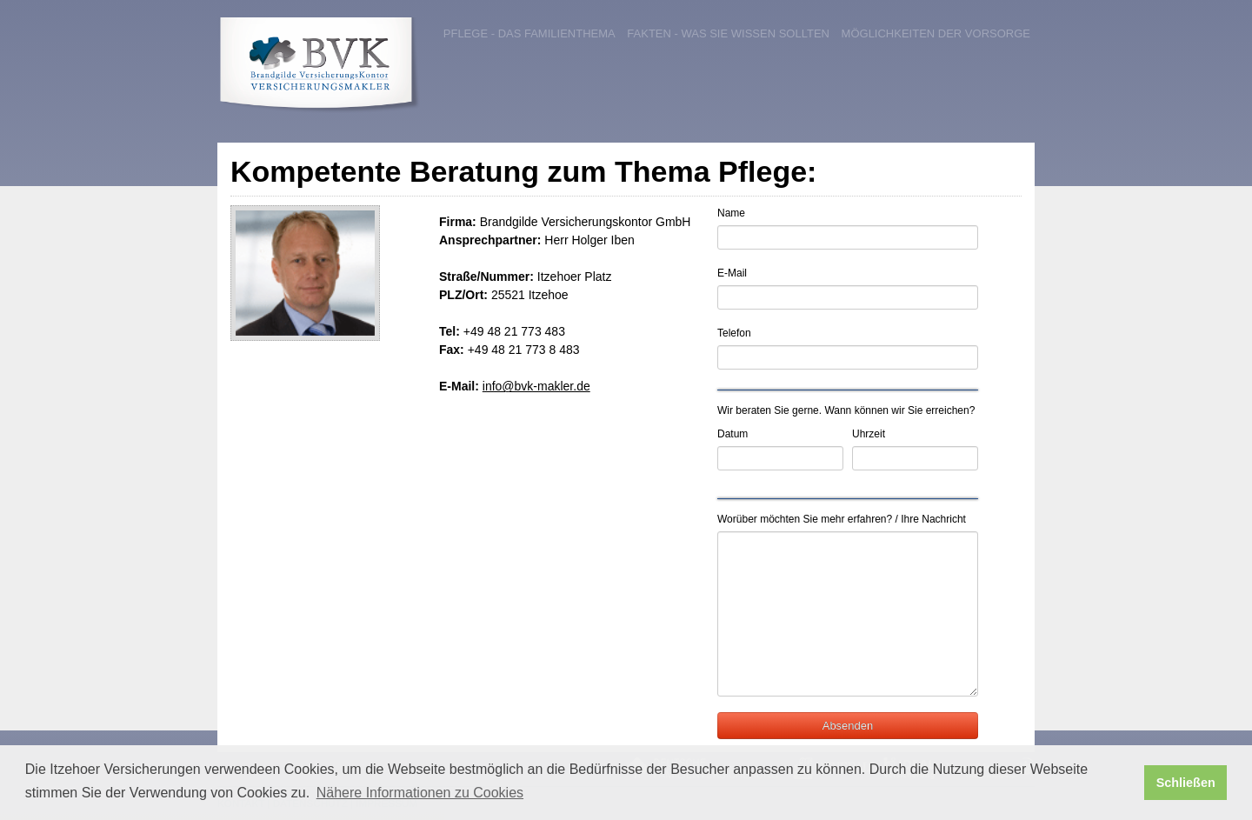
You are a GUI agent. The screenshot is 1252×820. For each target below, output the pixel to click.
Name (731, 213)
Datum (732, 434)
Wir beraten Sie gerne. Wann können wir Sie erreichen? (846, 410)
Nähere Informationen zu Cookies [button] (419, 792)
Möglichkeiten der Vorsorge (936, 33)
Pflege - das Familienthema (529, 33)
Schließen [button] (1185, 783)
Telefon (734, 333)
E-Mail (732, 273)
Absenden (848, 725)
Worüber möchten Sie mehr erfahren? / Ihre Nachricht (841, 519)
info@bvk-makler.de (536, 386)
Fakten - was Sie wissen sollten (728, 33)
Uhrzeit (868, 434)
